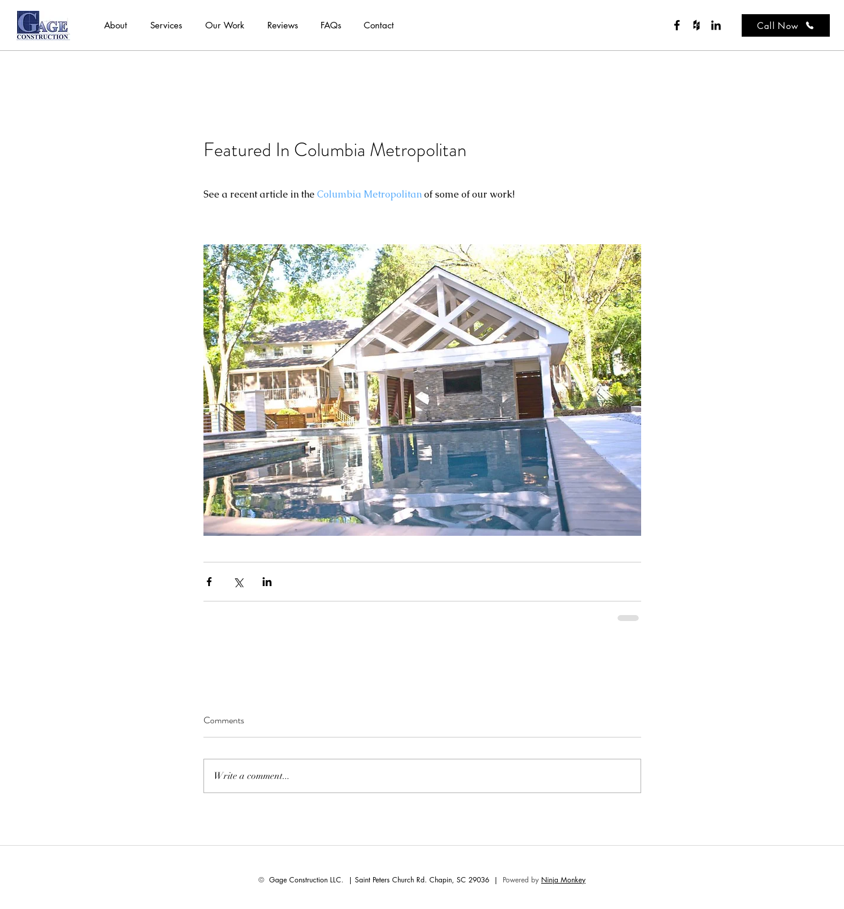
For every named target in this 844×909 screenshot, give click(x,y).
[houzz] (696, 25)
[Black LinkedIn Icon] (716, 25)
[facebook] (677, 25)
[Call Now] (786, 25)
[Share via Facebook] (209, 581)
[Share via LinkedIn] (267, 581)
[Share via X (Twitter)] (238, 581)
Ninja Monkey (563, 880)
